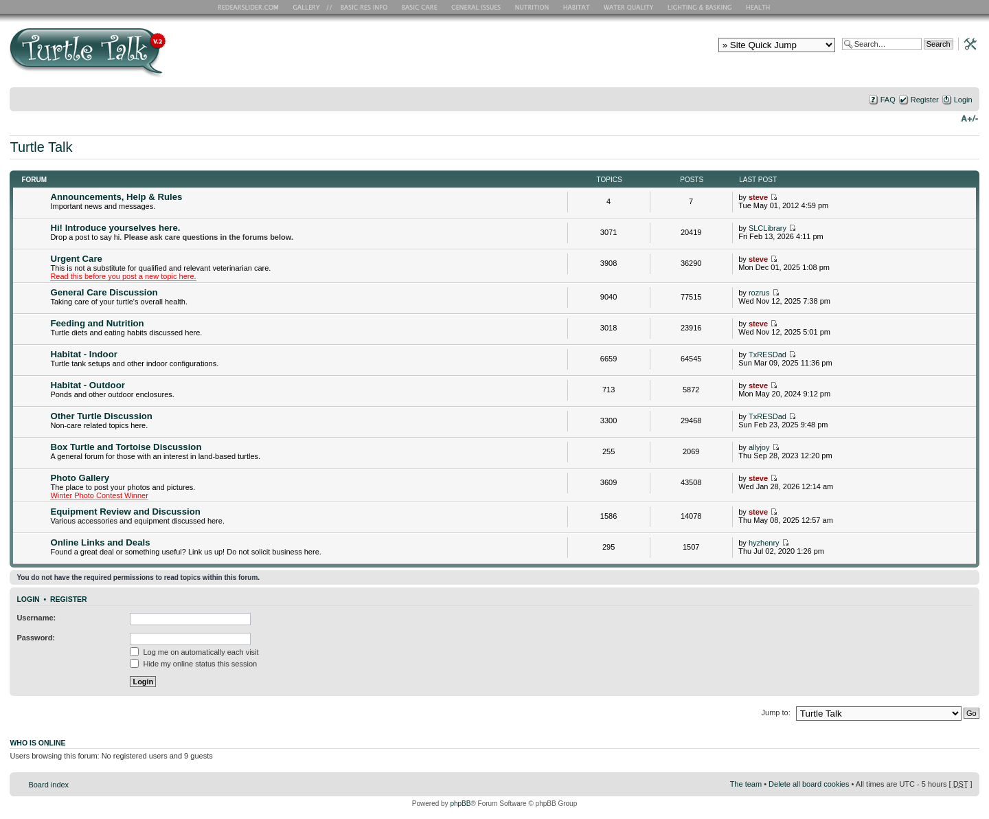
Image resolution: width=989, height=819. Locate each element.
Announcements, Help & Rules (116, 197)
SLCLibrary (767, 228)
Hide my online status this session (193, 664)
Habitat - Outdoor (87, 385)
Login (963, 100)
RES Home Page (250, 7)
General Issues (477, 7)
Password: (35, 637)
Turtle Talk (41, 147)
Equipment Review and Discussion (125, 511)
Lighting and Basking (700, 7)
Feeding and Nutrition (97, 323)
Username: (36, 618)
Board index (48, 785)
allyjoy (759, 447)
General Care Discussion (103, 292)
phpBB (460, 803)
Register (925, 100)
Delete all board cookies (809, 784)
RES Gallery (310, 7)
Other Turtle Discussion (101, 416)
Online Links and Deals (100, 542)
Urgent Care (76, 259)
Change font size (969, 117)
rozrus (759, 293)
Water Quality (628, 7)
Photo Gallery (79, 478)
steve (758, 197)
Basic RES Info (360, 7)
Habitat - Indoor (83, 354)
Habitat (577, 7)
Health (759, 7)
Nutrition (534, 7)
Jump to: (776, 712)
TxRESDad (767, 354)
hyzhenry (764, 543)
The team (746, 784)
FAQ (888, 100)
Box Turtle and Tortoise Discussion (125, 447)
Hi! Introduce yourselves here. (115, 228)
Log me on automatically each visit (194, 652)
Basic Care (419, 7)
